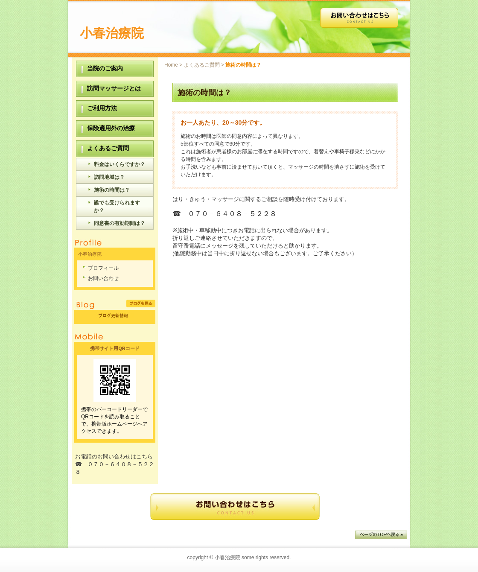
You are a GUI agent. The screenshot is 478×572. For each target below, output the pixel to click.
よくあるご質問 (202, 65)
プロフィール (103, 268)
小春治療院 (112, 33)
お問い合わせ (103, 278)
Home (171, 65)
